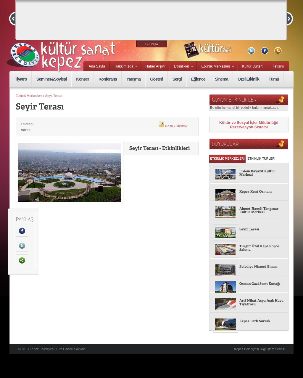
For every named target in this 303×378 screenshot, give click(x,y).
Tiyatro (21, 79)
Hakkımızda (124, 66)
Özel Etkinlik (248, 79)
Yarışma (133, 79)
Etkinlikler (182, 66)
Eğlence (198, 79)
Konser (82, 79)
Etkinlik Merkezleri (215, 66)
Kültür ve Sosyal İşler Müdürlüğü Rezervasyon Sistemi (248, 124)
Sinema (221, 79)
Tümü (274, 79)
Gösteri (156, 79)
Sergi (177, 79)
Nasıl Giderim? (173, 126)
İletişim (278, 66)
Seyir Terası (53, 95)
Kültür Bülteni (252, 66)
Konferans (108, 79)
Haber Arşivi (155, 66)
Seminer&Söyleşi (51, 79)
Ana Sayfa (97, 66)
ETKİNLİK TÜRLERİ (261, 158)
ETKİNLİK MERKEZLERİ (227, 158)
